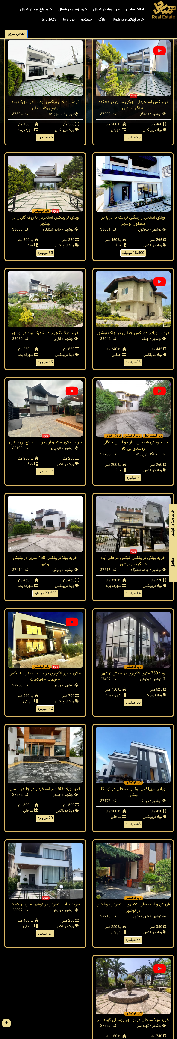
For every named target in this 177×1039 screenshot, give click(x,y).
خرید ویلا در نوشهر (173, 523)
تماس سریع (16, 34)
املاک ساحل (135, 9)
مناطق (173, 562)
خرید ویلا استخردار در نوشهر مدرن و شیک (45, 904)
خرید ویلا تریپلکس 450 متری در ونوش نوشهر (45, 561)
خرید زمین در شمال (72, 9)
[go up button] (6, 1023)
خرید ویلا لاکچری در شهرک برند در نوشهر (45, 333)
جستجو (86, 20)
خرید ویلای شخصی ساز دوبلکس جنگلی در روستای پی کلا (133, 445)
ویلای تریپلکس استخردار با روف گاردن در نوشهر (45, 220)
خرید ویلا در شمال (106, 9)
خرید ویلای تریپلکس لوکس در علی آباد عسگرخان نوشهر (133, 561)
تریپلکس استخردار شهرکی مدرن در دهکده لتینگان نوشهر (133, 105)
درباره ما (69, 20)
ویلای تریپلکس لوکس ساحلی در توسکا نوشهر (133, 792)
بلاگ (101, 20)
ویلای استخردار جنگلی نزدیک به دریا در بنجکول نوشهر (133, 220)
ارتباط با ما (49, 20)
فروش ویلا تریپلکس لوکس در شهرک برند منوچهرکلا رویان (45, 105)
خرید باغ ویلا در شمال (36, 9)
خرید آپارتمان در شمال (128, 20)
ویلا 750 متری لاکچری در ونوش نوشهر (133, 673)
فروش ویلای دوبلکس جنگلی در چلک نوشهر (133, 333)
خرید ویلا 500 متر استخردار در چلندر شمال (45, 789)
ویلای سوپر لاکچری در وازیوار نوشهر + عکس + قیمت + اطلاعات (45, 676)
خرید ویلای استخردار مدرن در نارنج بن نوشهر (45, 442)
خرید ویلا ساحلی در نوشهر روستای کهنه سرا (133, 1020)
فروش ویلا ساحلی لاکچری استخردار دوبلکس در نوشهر (133, 907)
